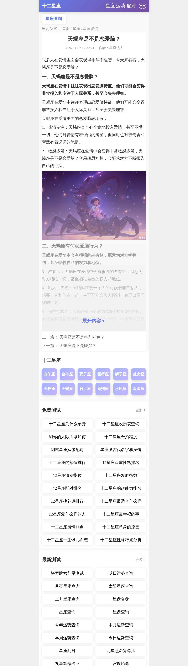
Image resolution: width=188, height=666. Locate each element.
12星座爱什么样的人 (67, 514)
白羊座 (49, 374)
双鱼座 (138, 389)
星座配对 (67, 650)
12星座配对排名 (67, 488)
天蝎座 (67, 389)
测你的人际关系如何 (67, 436)
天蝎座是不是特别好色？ (82, 337)
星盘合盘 (121, 599)
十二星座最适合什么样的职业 (120, 502)
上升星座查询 (67, 599)
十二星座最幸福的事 (120, 514)
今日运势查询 (121, 638)
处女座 (138, 374)
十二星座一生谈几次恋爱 (67, 541)
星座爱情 (90, 29)
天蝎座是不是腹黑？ (77, 345)
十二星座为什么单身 (67, 424)
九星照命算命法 (120, 650)
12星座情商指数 (67, 475)
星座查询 (54, 18)
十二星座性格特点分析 (120, 540)
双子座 (85, 374)
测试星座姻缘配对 (67, 449)
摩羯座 (103, 389)
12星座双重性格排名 (120, 462)
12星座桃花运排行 (67, 501)
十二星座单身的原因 (120, 527)
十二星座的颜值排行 (67, 462)
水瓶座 (120, 389)
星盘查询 (121, 612)
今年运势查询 (67, 625)
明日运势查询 (121, 573)
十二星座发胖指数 (120, 475)
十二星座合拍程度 (120, 436)
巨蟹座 (103, 374)
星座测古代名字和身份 (120, 449)
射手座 (85, 389)
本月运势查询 (121, 625)
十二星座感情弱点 (67, 527)
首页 (66, 29)
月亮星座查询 (67, 586)
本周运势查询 (67, 638)
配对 (131, 5)
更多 (139, 410)
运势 (120, 5)
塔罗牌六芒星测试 (67, 573)
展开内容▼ (94, 320)
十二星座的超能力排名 (120, 488)
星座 (110, 5)
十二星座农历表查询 (120, 424)
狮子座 (120, 374)
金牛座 (67, 374)
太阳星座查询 (121, 586)
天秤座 (49, 389)
